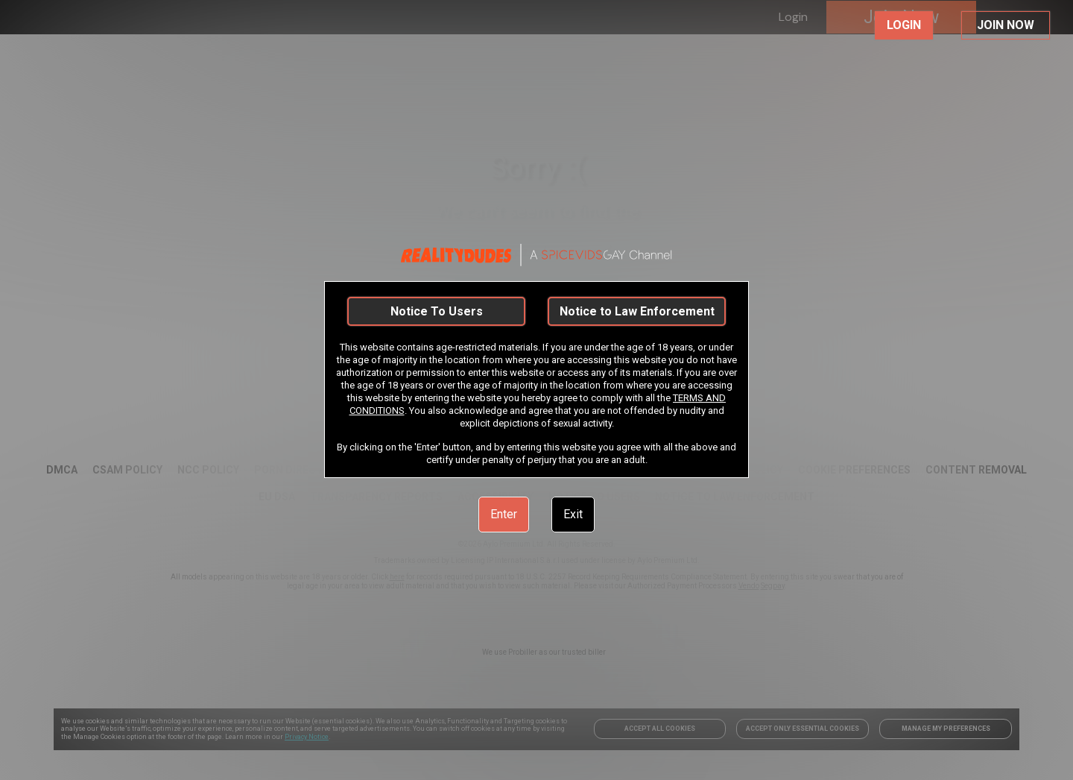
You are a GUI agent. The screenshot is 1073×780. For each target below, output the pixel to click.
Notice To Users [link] (436, 311)
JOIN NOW (1005, 25)
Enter (503, 514)
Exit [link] (573, 514)
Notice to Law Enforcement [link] (637, 311)
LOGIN (904, 25)
